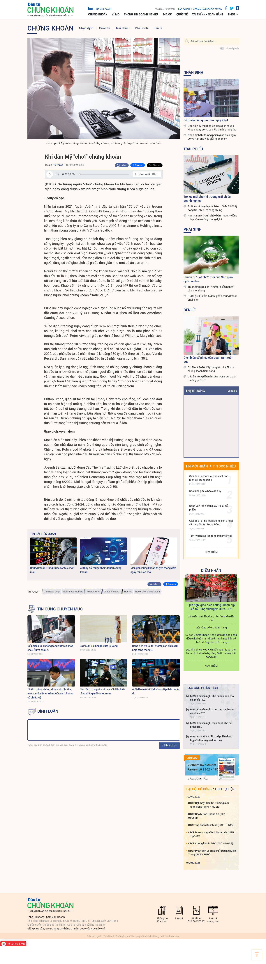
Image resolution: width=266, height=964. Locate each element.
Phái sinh (141, 28)
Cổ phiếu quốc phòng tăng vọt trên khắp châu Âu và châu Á (50, 648)
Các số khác (198, 779)
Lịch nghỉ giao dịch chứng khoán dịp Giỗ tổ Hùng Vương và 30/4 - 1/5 (211, 607)
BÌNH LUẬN (47, 711)
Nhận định (86, 28)
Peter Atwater (93, 591)
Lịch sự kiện (225, 789)
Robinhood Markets (73, 591)
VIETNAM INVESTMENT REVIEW (207, 9)
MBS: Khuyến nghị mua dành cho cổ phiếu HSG (211, 724)
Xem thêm (211, 552)
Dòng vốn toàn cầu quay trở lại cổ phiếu (208, 507)
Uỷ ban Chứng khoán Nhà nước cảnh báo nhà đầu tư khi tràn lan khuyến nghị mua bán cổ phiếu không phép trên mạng (211, 638)
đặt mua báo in (99, 8)
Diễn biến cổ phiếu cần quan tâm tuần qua (208, 359)
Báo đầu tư (184, 9)
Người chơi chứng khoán (147, 591)
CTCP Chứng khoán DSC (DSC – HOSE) (210, 843)
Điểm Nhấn (211, 570)
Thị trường (195, 390)
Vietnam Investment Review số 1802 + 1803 (204, 767)
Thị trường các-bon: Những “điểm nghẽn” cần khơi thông (211, 288)
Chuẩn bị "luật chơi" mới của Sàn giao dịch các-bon (208, 279)
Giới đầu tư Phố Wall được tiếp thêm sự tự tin (155, 691)
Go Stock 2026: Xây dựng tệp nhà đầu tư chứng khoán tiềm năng (211, 369)
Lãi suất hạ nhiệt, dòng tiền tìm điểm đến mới (211, 618)
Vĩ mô (115, 14)
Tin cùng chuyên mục (60, 609)
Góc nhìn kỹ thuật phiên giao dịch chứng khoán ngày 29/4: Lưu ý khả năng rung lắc (212, 127)
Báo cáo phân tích (202, 688)
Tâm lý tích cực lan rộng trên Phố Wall (210, 535)
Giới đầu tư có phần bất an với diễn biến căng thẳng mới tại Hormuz (102, 691)
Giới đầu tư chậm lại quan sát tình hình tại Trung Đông (208, 477)
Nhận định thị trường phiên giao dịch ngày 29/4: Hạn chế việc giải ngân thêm (212, 136)
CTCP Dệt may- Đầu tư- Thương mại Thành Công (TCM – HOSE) (208, 804)
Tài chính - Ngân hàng (207, 14)
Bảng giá (232, 390)
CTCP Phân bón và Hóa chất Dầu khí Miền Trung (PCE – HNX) (212, 852)
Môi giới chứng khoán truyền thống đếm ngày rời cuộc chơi (153, 570)
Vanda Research (112, 591)
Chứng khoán (97, 14)
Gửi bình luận (169, 745)
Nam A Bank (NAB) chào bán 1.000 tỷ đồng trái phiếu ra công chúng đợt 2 (212, 217)
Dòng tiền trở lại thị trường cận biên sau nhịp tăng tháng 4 (155, 648)
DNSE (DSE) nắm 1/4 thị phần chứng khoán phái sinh (212, 297)
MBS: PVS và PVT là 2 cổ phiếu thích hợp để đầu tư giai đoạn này (211, 738)
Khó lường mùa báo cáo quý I (206, 491)
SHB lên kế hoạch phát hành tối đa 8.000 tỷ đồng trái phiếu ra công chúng (212, 208)
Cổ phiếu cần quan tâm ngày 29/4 (206, 120)
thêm (231, 14)
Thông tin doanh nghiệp (141, 14)
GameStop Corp (52, 591)
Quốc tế (182, 14)
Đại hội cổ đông (199, 789)
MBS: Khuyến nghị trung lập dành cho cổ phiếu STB (212, 711)
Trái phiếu (122, 28)
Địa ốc (167, 14)
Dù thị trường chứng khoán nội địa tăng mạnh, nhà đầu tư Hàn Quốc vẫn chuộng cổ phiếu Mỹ (50, 693)
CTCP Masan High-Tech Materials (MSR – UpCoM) (211, 834)
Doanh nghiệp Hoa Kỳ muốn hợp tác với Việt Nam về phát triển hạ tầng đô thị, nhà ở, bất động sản (211, 653)
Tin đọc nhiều (224, 466)
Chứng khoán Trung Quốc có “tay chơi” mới (52, 570)
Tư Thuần (58, 164)
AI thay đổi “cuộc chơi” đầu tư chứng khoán (100, 570)
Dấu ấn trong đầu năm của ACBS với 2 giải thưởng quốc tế (212, 378)
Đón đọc (192, 757)
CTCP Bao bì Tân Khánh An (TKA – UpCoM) (208, 815)
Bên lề (158, 28)
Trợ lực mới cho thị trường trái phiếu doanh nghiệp (207, 199)
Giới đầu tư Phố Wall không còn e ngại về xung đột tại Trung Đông (211, 522)
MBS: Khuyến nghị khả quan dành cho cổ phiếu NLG (212, 697)
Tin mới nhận (197, 466)
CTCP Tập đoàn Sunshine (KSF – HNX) (210, 825)
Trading (128, 591)
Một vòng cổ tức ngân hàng (211, 627)
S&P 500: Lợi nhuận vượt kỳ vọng (99, 646)
